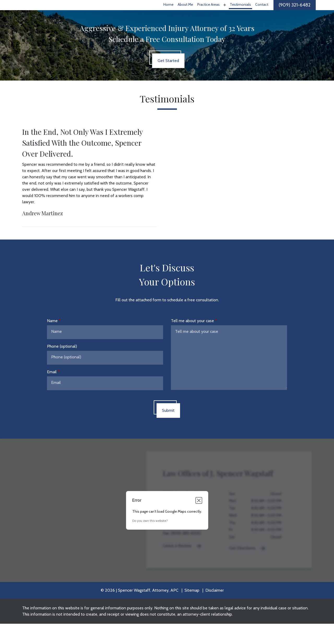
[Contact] (261, 14)
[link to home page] (51, 14)
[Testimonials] (240, 14)
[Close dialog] (199, 520)
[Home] (168, 14)
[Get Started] (168, 79)
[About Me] (185, 14)
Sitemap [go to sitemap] (191, 609)
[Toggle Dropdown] (224, 14)
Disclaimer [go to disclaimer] (214, 609)
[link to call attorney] (294, 14)
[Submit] (168, 429)
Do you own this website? (150, 540)
